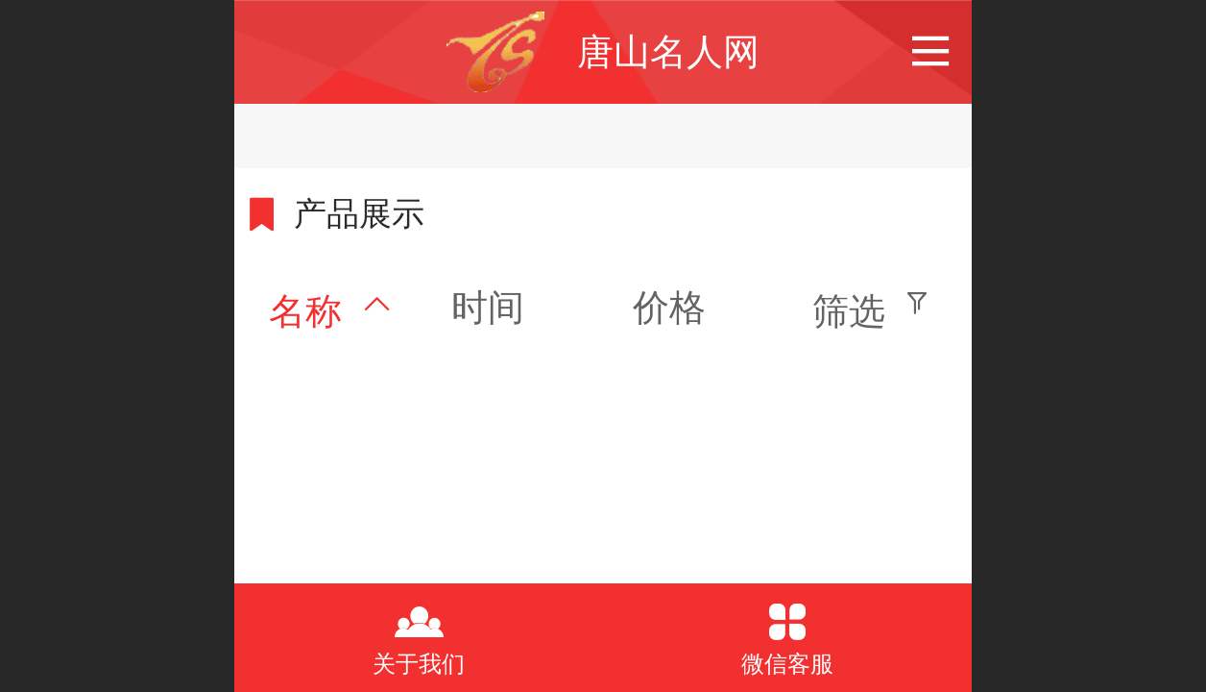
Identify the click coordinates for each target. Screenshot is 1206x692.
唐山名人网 (668, 51)
